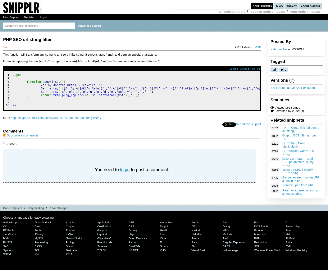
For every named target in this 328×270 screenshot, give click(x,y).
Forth (38, 230)
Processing (41, 242)
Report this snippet (248, 130)
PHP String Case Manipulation (293, 144)
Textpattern (72, 250)
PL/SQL (8, 242)
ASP (131, 222)
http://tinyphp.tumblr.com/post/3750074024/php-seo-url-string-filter (55, 124)
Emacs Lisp (293, 226)
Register (29, 17)
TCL (37, 250)
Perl (225, 238)
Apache (70, 222)
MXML (7, 238)
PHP (258, 47)
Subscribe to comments (20, 141)
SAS (6, 246)
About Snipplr (59, 208)
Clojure (70, 226)
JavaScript (9, 234)
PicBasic (291, 238)
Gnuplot (102, 230)
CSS (131, 226)
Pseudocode (104, 242)
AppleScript (104, 222)
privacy (292, 6)
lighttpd (102, 234)
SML (194, 246)
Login (43, 17)
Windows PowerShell (267, 250)
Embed (243, 69)
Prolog (70, 242)
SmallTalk (134, 246)
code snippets (262, 6)
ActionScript (10, 222)
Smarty (164, 246)
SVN (288, 246)
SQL (257, 246)
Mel (288, 234)
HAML (164, 230)
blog (279, 6)
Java (288, 230)
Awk (225, 222)
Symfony (8, 250)
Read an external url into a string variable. (300, 192)
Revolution (260, 242)
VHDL (163, 250)
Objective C (104, 238)
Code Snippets (12, 208)
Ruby (289, 242)
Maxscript (260, 234)
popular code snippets (267, 11)
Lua (162, 234)
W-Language (230, 250)
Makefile (196, 234)
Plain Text (254, 69)
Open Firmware (138, 238)
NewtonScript (74, 238)
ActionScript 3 (43, 222)
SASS (38, 246)
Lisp (131, 234)
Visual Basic (198, 250)
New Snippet (10, 17)
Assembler (166, 222)
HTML (226, 230)
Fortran (70, 230)
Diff (193, 226)
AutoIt (195, 222)
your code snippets (305, 11)
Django (227, 226)
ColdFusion (104, 226)
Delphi (164, 226)
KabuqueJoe (278, 49)
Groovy (133, 230)
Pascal (195, 238)
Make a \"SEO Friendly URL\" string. (297, 171)
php (283, 69)
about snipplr (310, 6)
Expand (234, 69)
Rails (194, 242)
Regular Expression (234, 242)
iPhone (258, 230)
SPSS (226, 246)
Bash (257, 222)
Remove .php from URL (298, 185)
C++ (37, 226)
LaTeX (70, 234)
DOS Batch (261, 226)
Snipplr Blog (36, 208)
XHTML (7, 254)
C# (5, 226)
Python (133, 242)
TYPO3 (101, 250)
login (125, 175)
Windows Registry (296, 250)
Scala (69, 246)
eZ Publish (9, 230)
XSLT (69, 254)
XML (37, 254)
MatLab (227, 234)
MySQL (39, 238)
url (274, 69)
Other (163, 238)
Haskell (195, 230)
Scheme (102, 246)
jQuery (39, 234)
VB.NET (133, 250)
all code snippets (232, 11)
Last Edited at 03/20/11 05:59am (293, 87)
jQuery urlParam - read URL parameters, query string (298, 162)
